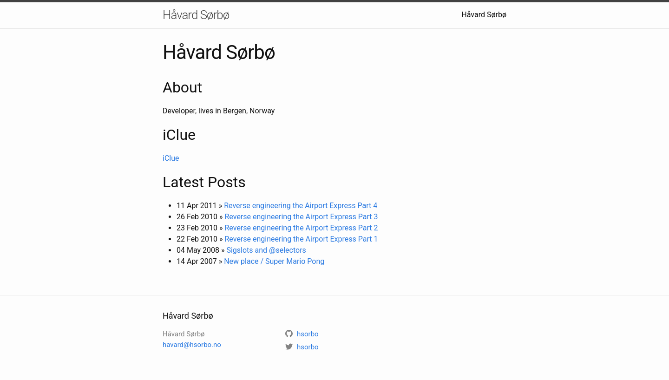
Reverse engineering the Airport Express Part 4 (300, 205)
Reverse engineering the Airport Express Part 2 (301, 227)
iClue (171, 158)
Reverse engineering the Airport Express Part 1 (301, 239)
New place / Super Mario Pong (274, 261)
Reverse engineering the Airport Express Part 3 (301, 216)
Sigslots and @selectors (266, 250)
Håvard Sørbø (196, 15)
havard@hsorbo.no (192, 345)
